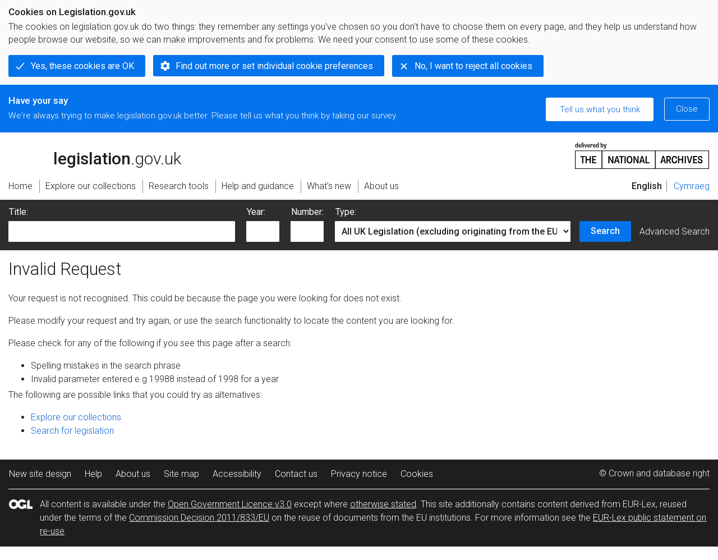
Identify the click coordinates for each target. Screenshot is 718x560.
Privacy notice (359, 474)
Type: (345, 211)
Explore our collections (76, 417)
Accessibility (237, 474)
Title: (18, 211)
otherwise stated (383, 504)
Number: (307, 211)
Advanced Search (674, 231)
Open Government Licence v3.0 (230, 504)
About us (133, 474)
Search (605, 231)
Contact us (296, 474)
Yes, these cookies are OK (82, 66)
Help (93, 474)
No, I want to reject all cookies (473, 66)
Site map (181, 474)
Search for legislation (72, 430)
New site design (40, 474)
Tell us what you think (600, 109)
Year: (256, 211)
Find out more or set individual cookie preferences (274, 66)
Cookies (417, 474)
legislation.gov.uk (94, 155)
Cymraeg (692, 186)
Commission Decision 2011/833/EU (199, 517)
